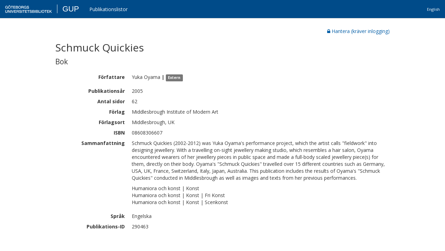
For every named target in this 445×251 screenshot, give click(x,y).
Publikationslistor (108, 9)
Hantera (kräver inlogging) (358, 31)
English (433, 9)
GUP (70, 9)
